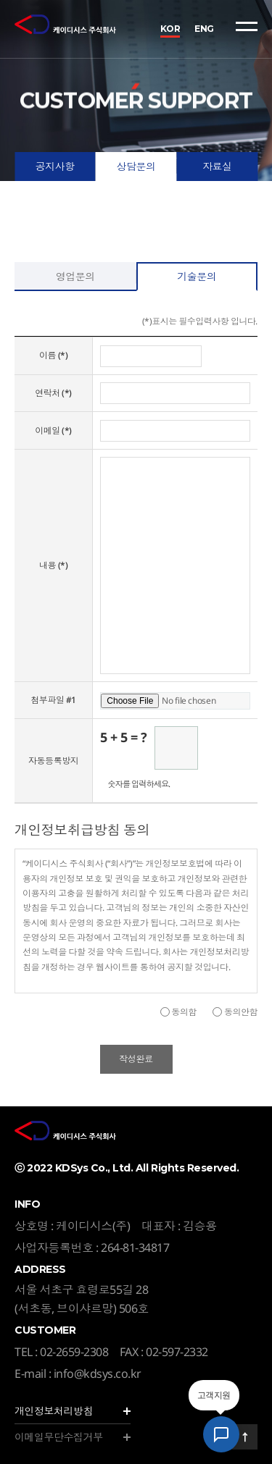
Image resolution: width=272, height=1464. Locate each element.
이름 (53, 355)
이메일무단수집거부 (59, 1437)
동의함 (184, 1012)
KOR (170, 28)
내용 (53, 565)
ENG (204, 28)
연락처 (53, 393)
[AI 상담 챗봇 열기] (221, 1434)
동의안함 (240, 1012)
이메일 (53, 430)
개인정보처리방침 (54, 1411)
